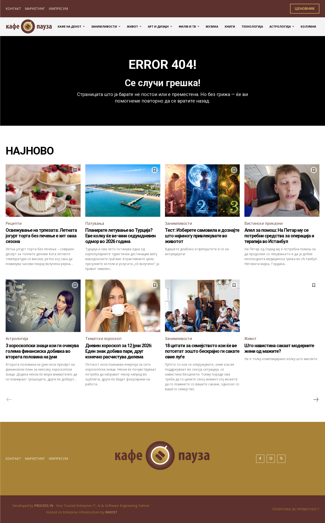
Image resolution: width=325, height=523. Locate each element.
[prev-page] (9, 399)
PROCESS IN (44, 505)
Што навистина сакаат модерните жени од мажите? (279, 348)
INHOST (111, 512)
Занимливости (178, 223)
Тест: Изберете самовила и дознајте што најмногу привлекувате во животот (202, 235)
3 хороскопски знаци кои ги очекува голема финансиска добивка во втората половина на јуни (42, 351)
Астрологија (17, 338)
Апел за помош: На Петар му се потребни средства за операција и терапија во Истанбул (279, 235)
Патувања (94, 223)
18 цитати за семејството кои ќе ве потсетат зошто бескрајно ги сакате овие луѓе (202, 351)
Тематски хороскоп (103, 338)
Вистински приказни (263, 223)
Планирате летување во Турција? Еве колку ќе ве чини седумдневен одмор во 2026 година (120, 235)
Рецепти (14, 223)
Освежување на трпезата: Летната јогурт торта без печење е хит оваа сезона (41, 235)
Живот (250, 338)
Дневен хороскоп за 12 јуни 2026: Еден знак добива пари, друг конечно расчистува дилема (118, 351)
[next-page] (315, 399)
